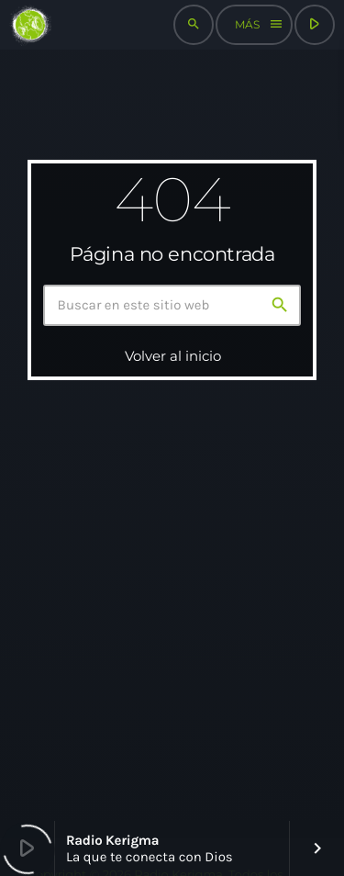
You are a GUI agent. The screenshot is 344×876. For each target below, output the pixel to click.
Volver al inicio (173, 356)
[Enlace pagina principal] (30, 25)
